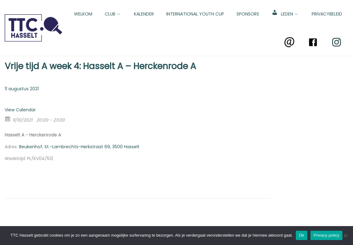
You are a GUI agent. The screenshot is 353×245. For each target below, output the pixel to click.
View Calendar (20, 110)
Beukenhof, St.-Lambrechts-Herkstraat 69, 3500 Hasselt (79, 147)
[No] (345, 235)
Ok (301, 235)
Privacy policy (326, 235)
